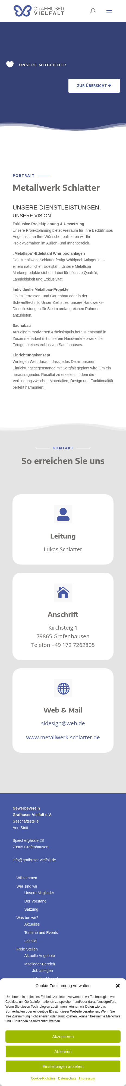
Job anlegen (42, 970)
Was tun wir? (27, 918)
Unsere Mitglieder (39, 893)
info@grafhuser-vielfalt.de (34, 860)
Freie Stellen (27, 949)
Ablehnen (62, 1051)
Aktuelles (32, 924)
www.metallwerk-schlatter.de (63, 737)
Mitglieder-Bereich (39, 964)
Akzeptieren (63, 1036)
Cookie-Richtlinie (43, 1078)
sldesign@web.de (63, 723)
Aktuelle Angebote (39, 955)
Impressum (87, 1078)
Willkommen (26, 878)
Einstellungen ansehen (63, 1066)
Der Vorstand (35, 901)
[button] (118, 985)
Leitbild (30, 941)
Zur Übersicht (92, 85)
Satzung (31, 909)
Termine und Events (41, 932)
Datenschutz (67, 1078)
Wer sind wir (26, 886)
